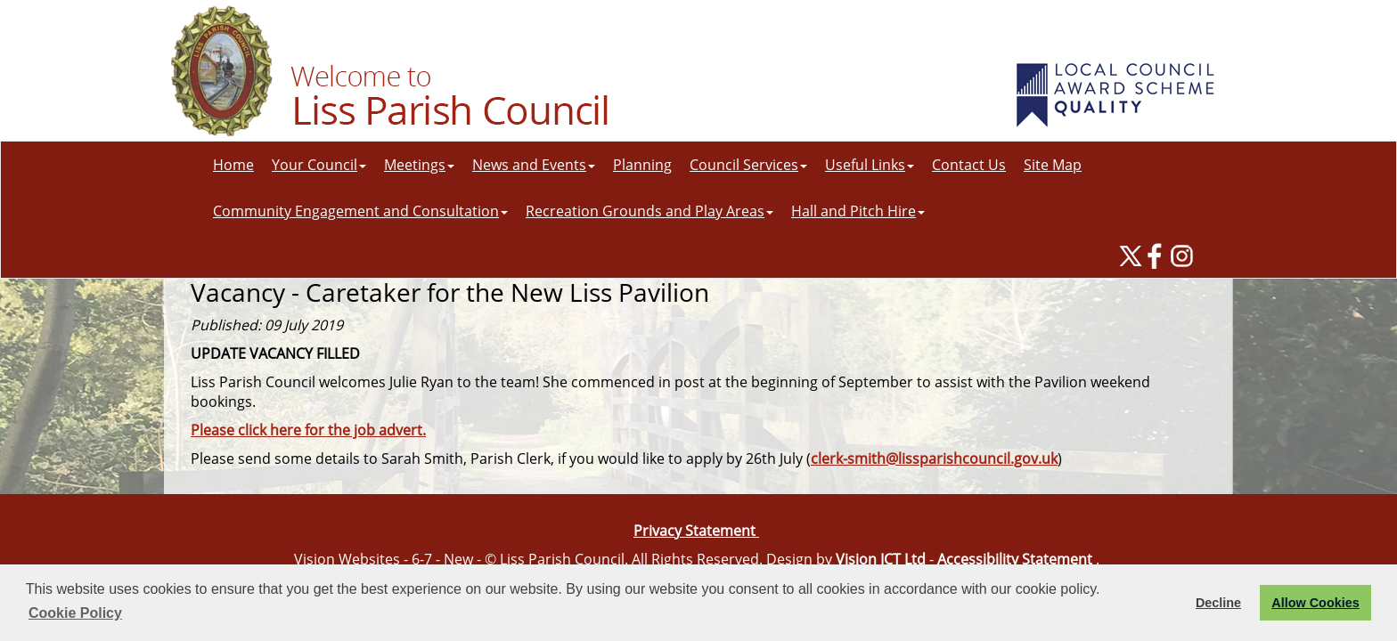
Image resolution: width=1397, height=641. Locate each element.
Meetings (419, 164)
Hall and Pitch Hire (858, 211)
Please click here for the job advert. (308, 430)
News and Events (533, 164)
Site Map (1053, 164)
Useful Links (869, 164)
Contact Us (969, 164)
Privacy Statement (696, 530)
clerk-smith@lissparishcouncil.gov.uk (934, 458)
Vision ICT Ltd (881, 559)
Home (233, 164)
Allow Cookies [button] (1315, 603)
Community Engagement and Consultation (360, 211)
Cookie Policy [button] (75, 613)
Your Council (319, 164)
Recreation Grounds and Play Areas (649, 211)
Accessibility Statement (1014, 559)
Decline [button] (1218, 603)
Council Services (748, 164)
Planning (642, 164)
